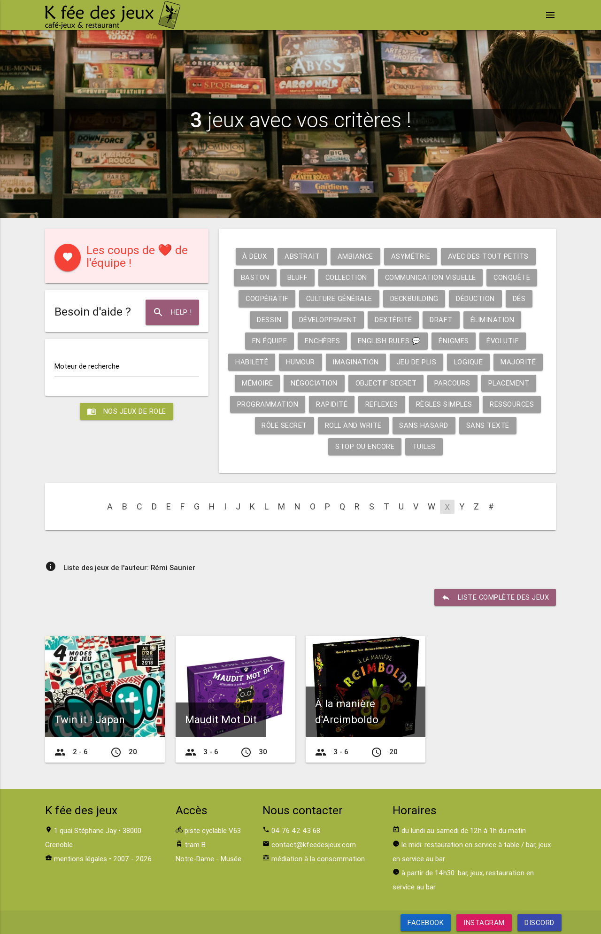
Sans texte (488, 425)
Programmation (266, 404)
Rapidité (331, 404)
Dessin (268, 319)
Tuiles (424, 446)
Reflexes (381, 404)
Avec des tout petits (489, 256)
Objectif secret (386, 382)
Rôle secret (284, 425)
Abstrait (301, 256)
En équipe (268, 340)
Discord (539, 922)
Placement (511, 382)
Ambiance (355, 256)
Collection (345, 277)
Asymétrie (410, 256)
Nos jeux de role (127, 411)
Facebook (426, 922)
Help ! (172, 312)
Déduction (477, 298)
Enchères (321, 340)
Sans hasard (425, 425)
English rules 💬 (389, 340)
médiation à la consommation (318, 858)
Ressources (513, 404)
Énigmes (454, 340)
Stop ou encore (364, 446)
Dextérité (394, 319)
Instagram (484, 922)
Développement (327, 319)
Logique (471, 361)
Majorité (521, 361)
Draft (441, 319)
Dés (521, 298)
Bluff (295, 277)
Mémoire (257, 382)
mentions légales (80, 858)
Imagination (357, 361)
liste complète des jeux (494, 597)
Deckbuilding (414, 298)
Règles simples (444, 404)
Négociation (314, 382)
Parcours (453, 382)
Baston (252, 277)
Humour (301, 361)
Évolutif (503, 340)
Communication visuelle (431, 277)
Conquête (514, 277)
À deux (253, 256)
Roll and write (354, 425)
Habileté (253, 361)
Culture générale (338, 298)
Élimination (493, 319)
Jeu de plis (418, 361)
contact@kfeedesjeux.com (313, 844)
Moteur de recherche (86, 366)
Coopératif (265, 298)
